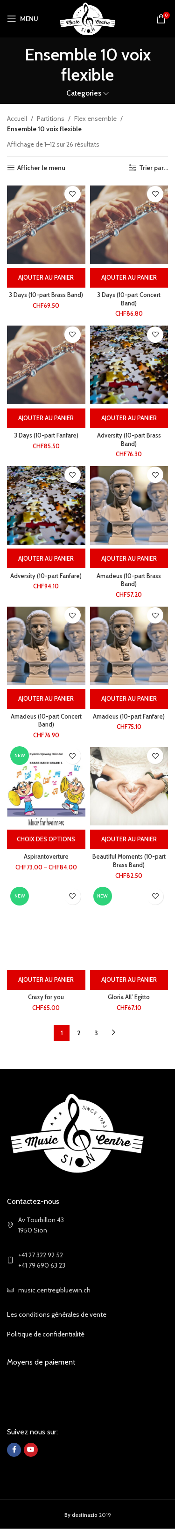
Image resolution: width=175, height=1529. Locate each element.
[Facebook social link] (14, 1450)
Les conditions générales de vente (56, 1314)
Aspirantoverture (46, 856)
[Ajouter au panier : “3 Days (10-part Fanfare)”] (46, 418)
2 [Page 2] (79, 1033)
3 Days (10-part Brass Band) (46, 294)
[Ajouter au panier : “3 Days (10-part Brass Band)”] (46, 278)
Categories (83, 92)
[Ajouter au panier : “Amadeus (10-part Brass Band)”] (129, 558)
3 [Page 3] (96, 1033)
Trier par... (153, 168)
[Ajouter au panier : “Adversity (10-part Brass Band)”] (129, 418)
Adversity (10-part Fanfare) (46, 575)
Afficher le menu (41, 168)
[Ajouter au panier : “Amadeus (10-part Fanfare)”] (129, 699)
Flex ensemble (95, 118)
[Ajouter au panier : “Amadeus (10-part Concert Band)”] (46, 699)
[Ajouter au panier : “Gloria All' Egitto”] (129, 980)
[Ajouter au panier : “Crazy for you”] (46, 980)
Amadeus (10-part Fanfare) (129, 716)
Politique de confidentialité (45, 1334)
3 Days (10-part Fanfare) (46, 435)
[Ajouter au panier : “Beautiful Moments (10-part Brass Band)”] (129, 839)
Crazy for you (46, 997)
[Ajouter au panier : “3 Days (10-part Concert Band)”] (129, 278)
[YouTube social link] (31, 1450)
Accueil (17, 118)
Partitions (50, 118)
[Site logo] (87, 18)
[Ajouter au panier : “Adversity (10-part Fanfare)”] (46, 558)
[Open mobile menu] (22, 18)
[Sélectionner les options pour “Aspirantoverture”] (46, 839)
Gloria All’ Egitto (129, 997)
